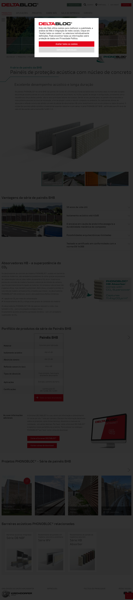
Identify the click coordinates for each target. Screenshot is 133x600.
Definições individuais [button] (66, 50)
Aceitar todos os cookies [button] (67, 44)
